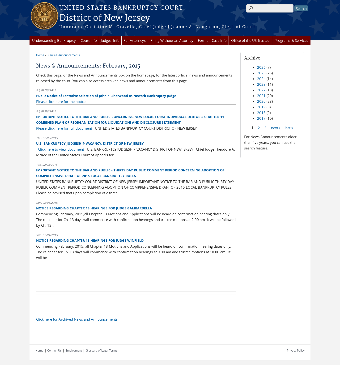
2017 (261, 118)
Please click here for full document (64, 128)
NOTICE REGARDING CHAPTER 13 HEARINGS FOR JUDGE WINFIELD (90, 240)
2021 (261, 95)
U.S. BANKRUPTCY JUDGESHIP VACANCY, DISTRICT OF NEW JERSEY (90, 143)
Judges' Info (110, 40)
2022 (261, 90)
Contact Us (54, 350)
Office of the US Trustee (250, 40)
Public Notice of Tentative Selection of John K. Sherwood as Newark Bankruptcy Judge (106, 95)
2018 (261, 112)
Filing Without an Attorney (172, 40)
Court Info (89, 40)
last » (289, 127)
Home (40, 55)
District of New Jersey (104, 18)
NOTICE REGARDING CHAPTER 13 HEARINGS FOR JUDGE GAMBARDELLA (94, 208)
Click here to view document (61, 149)
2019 (261, 107)
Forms (203, 40)
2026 (261, 67)
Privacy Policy (296, 350)
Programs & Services (291, 40)
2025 (261, 73)
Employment (73, 350)
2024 (261, 78)
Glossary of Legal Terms (101, 350)
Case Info (219, 40)
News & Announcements (63, 55)
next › (275, 127)
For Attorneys (134, 40)
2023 (261, 84)
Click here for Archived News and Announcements (77, 319)
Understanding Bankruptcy (54, 40)
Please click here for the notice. (61, 101)
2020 (261, 101)
